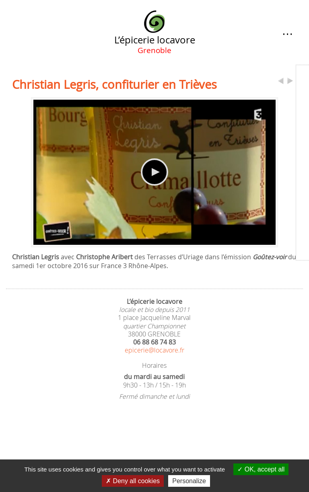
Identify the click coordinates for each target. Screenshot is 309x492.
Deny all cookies (133, 481)
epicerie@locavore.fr (154, 350)
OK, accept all (260, 469)
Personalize (189, 481)
